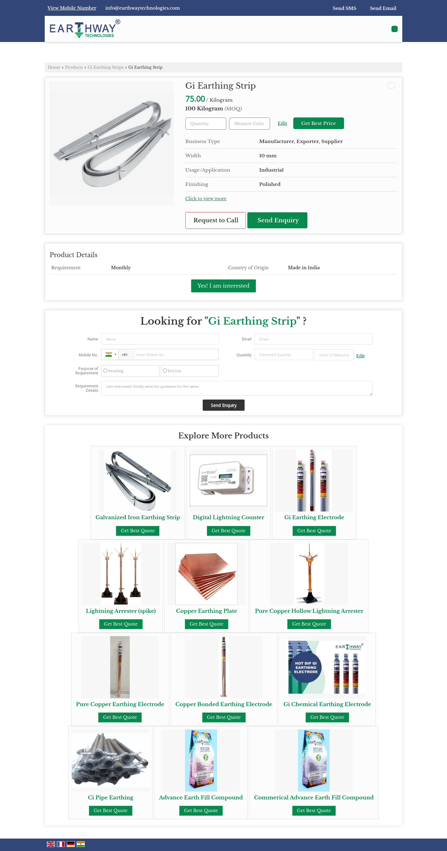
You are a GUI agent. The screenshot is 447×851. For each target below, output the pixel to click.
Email (246, 339)
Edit (282, 123)
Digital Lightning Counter (228, 517)
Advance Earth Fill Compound (201, 797)
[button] (72, 8)
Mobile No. (88, 355)
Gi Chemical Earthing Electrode (327, 704)
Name (93, 339)
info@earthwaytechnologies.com (143, 8)
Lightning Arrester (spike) (121, 611)
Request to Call (215, 220)
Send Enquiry (278, 220)
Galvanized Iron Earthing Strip (138, 517)
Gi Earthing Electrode (314, 517)
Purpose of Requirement (86, 371)
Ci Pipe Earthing (110, 797)
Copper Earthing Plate (206, 611)
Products (74, 67)
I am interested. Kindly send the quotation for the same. (236, 388)
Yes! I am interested (223, 286)
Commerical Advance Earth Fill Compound (313, 797)
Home (54, 67)
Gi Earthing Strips (106, 67)
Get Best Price (318, 123)
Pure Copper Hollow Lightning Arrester (309, 611)
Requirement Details (86, 388)
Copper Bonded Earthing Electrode (223, 704)
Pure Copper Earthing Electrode (120, 704)
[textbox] (249, 124)
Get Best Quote (138, 531)
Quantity (244, 355)
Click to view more (206, 198)
